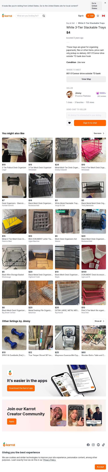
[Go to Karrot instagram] (93, 444)
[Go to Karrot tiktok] (103, 444)
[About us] (98, 15)
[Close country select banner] (105, 3)
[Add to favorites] (69, 123)
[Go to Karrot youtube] (98, 444)
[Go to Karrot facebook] (88, 444)
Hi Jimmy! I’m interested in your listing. (86, 115)
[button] (99, 133)
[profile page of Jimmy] (70, 94)
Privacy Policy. (49, 460)
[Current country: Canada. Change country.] (103, 15)
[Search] (44, 16)
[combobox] (29, 15)
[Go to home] (7, 16)
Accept (100, 467)
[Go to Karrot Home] (9, 445)
